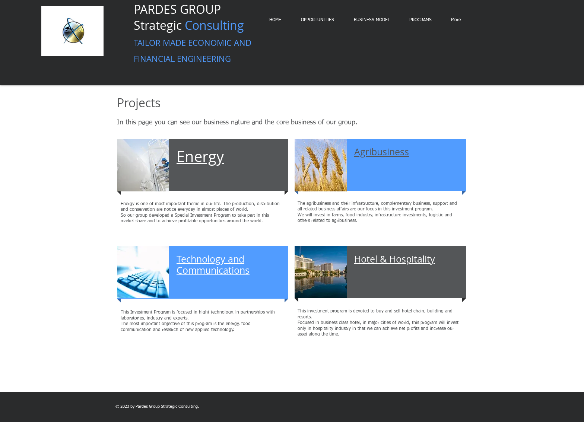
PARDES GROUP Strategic (192, 33)
